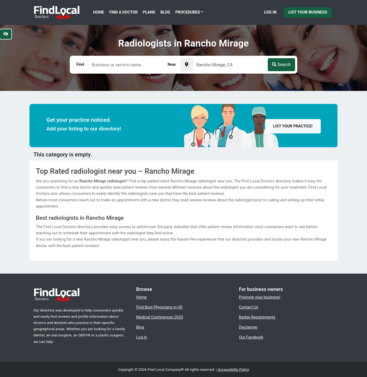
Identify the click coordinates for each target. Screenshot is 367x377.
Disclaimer (248, 327)
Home (98, 12)
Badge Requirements (257, 317)
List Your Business (307, 12)
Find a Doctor (123, 12)
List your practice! (293, 126)
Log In (270, 12)
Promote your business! (259, 297)
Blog (165, 12)
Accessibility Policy (233, 369)
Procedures (188, 12)
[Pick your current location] (186, 64)
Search (281, 64)
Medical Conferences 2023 (159, 317)
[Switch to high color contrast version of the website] (5, 34)
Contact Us (249, 307)
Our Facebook (251, 337)
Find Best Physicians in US (159, 307)
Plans (149, 12)
